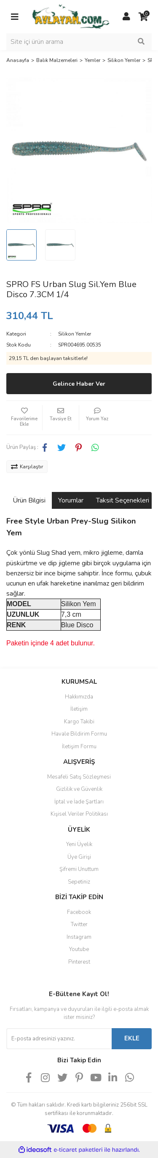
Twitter (79, 924)
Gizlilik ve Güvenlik (79, 789)
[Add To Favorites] (24, 417)
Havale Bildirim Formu (79, 734)
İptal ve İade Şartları (79, 802)
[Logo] (71, 16)
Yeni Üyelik (79, 844)
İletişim (79, 709)
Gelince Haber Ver (79, 384)
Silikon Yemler (74, 333)
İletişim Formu (79, 746)
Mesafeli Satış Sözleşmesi (79, 777)
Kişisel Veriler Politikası (79, 814)
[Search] (79, 41)
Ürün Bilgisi (29, 500)
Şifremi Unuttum (79, 869)
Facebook (79, 912)
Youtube (79, 949)
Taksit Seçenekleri (122, 500)
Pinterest (79, 962)
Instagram (79, 937)
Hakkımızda (79, 697)
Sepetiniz (79, 882)
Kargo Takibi (79, 721)
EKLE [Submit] (131, 1038)
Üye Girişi (79, 857)
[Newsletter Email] (59, 1038)
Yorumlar (70, 500)
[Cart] (143, 16)
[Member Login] (126, 17)
